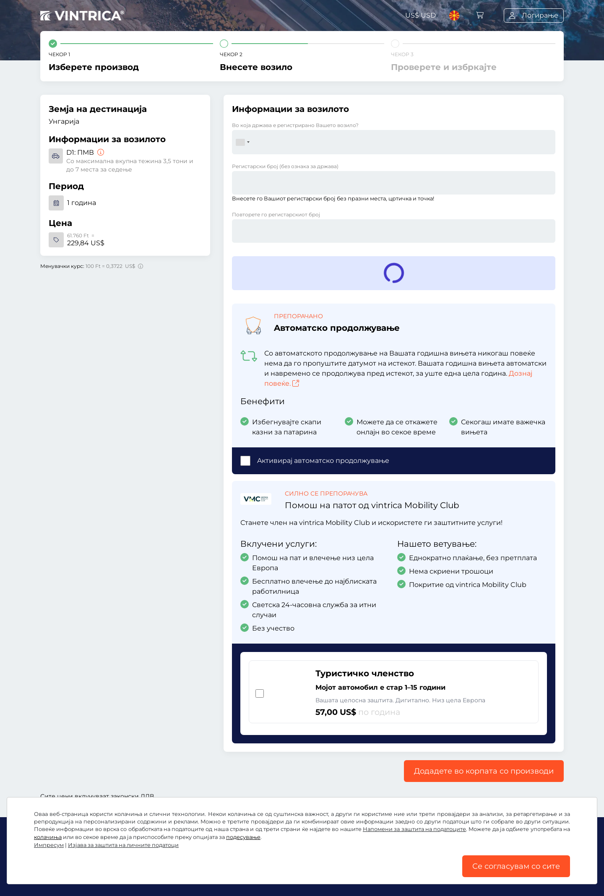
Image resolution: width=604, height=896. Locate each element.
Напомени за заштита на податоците (414, 829)
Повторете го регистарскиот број (276, 214)
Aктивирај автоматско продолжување (323, 461)
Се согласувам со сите (516, 866)
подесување (243, 837)
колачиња (48, 837)
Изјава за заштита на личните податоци (123, 845)
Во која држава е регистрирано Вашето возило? (295, 125)
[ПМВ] (100, 152)
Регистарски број (285, 166)
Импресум (49, 845)
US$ (420, 15)
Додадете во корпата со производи (484, 771)
